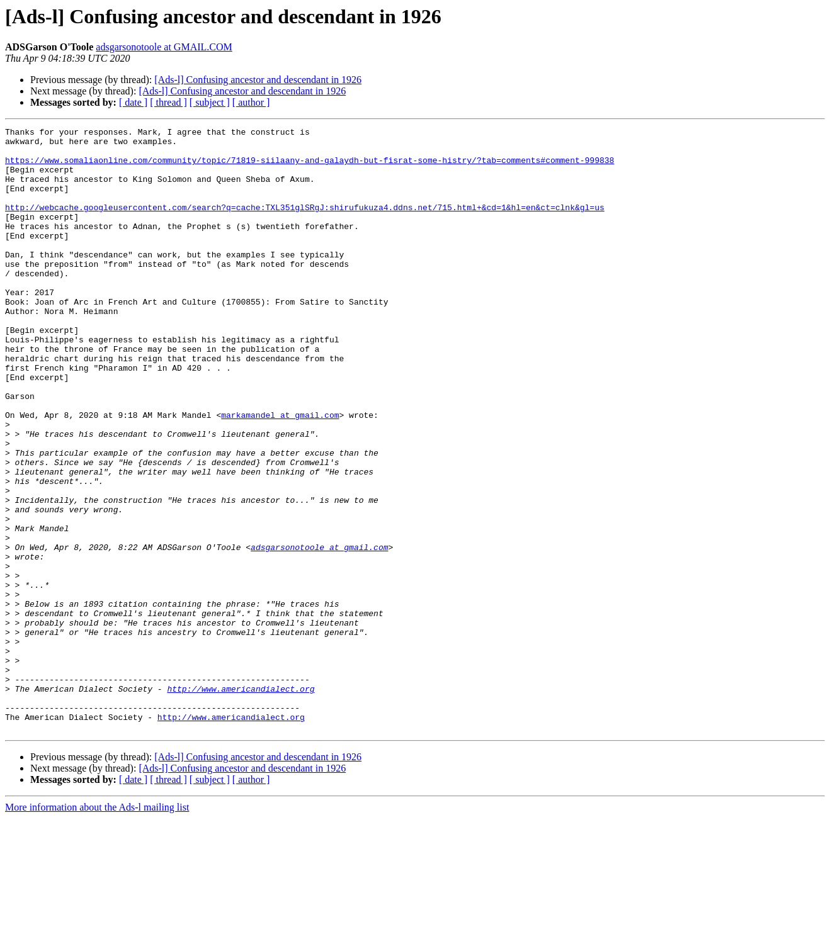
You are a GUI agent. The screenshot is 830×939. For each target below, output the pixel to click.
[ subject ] (210, 102)
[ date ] (133, 102)
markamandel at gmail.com (280, 473)
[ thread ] (168, 102)
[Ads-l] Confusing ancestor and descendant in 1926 (257, 79)
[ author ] (251, 102)
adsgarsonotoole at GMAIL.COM (164, 47)
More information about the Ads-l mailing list (97, 928)
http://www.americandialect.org (240, 801)
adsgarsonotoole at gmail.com (319, 632)
